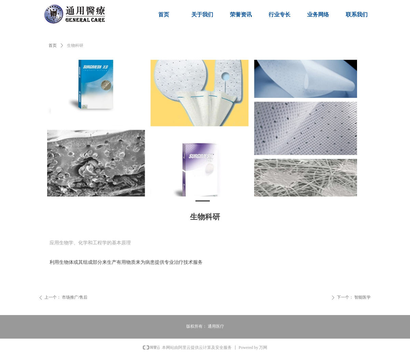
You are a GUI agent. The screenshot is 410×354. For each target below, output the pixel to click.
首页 (53, 45)
